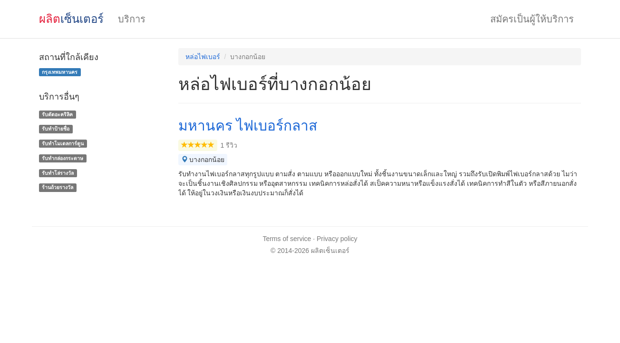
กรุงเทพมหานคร (60, 72)
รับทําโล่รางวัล (58, 173)
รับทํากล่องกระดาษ (62, 158)
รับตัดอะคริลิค (57, 114)
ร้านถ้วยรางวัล (57, 188)
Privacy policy (337, 238)
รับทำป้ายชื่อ (55, 128)
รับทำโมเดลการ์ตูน (63, 143)
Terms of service (286, 238)
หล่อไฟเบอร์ (202, 57)
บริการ (131, 19)
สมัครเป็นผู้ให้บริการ (532, 19)
